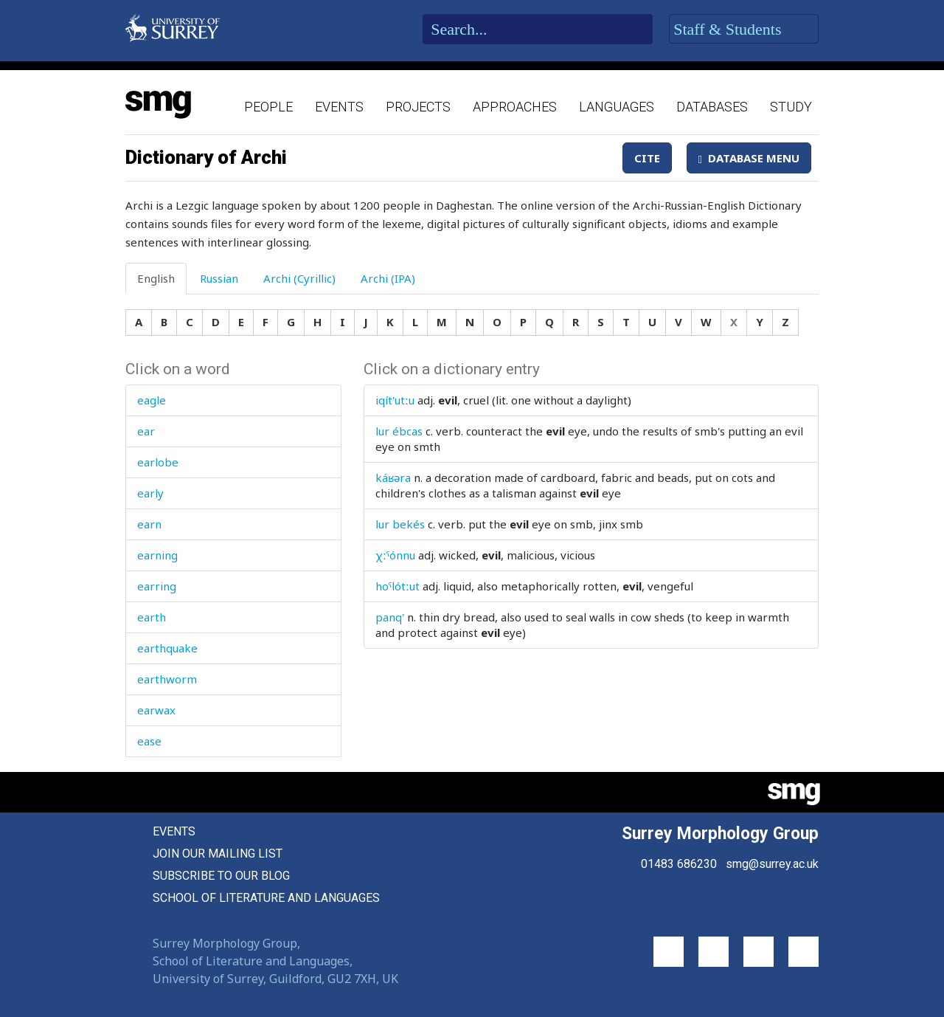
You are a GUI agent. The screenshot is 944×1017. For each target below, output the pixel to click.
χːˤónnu (395, 555)
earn (149, 524)
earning (157, 555)
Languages (616, 106)
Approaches (515, 106)
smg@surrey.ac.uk (772, 864)
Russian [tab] (219, 278)
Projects (418, 106)
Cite (647, 158)
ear (146, 431)
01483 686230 (679, 864)
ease (149, 741)
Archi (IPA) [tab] (388, 278)
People (268, 106)
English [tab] (156, 278)
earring (156, 586)
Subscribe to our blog (221, 876)
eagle (151, 400)
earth (151, 617)
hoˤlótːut (397, 586)
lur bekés (400, 524)
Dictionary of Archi (206, 157)
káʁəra (393, 477)
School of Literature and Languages (266, 898)
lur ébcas (399, 431)
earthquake (167, 648)
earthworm (167, 679)
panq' (389, 617)
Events (339, 106)
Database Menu (748, 158)
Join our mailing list (217, 854)
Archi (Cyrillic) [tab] (299, 278)
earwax (156, 710)
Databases (712, 106)
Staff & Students (743, 29)
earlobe (157, 462)
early (150, 493)
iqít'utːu (394, 400)
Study (791, 106)
